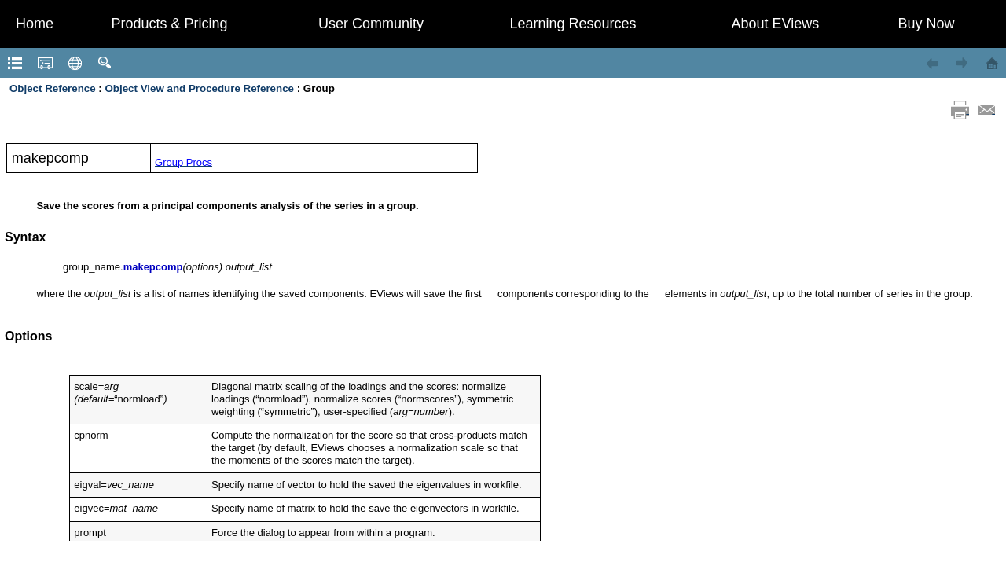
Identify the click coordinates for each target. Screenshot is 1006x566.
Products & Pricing (169, 23)
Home (34, 23)
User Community (371, 23)
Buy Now (926, 23)
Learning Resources (572, 23)
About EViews (776, 23)
